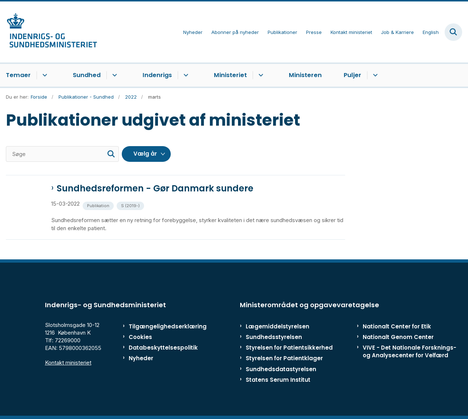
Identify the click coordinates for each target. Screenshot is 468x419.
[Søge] (62, 154)
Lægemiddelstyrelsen (277, 326)
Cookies (140, 337)
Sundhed (87, 75)
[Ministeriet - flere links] (260, 75)
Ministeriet (230, 75)
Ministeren (305, 75)
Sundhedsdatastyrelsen (281, 369)
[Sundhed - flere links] (113, 75)
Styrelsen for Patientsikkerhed (289, 347)
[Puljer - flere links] (374, 75)
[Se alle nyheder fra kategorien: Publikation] (99, 205)
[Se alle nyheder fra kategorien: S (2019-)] (131, 205)
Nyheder (141, 358)
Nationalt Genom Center (398, 337)
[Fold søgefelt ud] (453, 32)
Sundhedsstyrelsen (274, 337)
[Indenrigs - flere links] (185, 75)
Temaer (18, 75)
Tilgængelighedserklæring (159, 326)
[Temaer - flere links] (44, 75)
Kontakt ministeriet (68, 362)
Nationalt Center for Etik (397, 326)
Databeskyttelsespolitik (159, 347)
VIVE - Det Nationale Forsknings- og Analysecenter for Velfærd (409, 351)
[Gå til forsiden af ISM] (48, 32)
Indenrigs (157, 75)
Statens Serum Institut (278, 380)
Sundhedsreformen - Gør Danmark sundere (155, 188)
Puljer (352, 75)
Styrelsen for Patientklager (284, 358)
